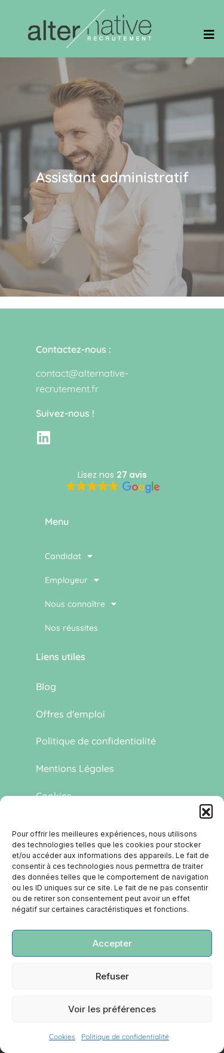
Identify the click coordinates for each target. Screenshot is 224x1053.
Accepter (112, 943)
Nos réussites (71, 627)
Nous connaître (80, 604)
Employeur (72, 580)
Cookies (62, 1036)
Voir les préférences (112, 1009)
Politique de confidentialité (125, 1036)
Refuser (112, 976)
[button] (206, 811)
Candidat (69, 556)
